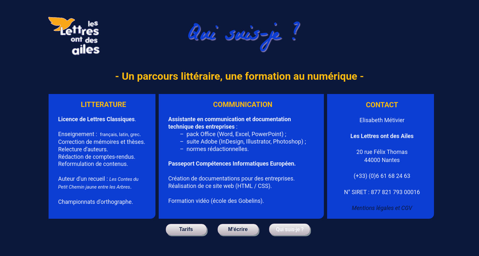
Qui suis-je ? (289, 229)
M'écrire (238, 229)
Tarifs (186, 229)
